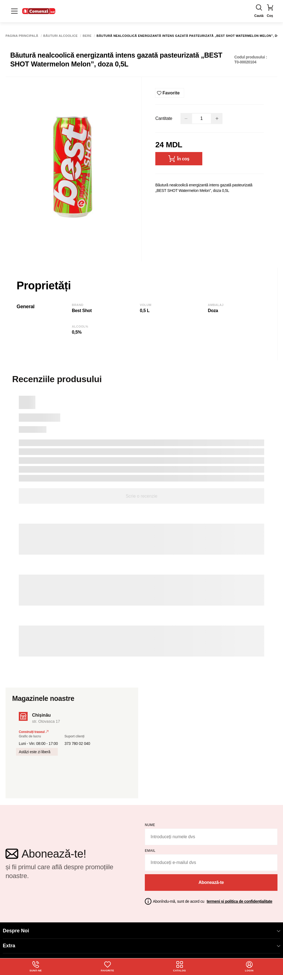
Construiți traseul (33, 730)
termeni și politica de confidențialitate (239, 899)
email (150, 848)
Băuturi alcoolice (60, 35)
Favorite (107, 966)
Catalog (180, 966)
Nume (150, 823)
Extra (141, 943)
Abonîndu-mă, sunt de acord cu (212, 899)
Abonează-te (211, 880)
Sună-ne (35, 966)
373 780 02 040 (77, 741)
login (249, 966)
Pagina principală (22, 35)
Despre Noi (141, 928)
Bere (87, 35)
